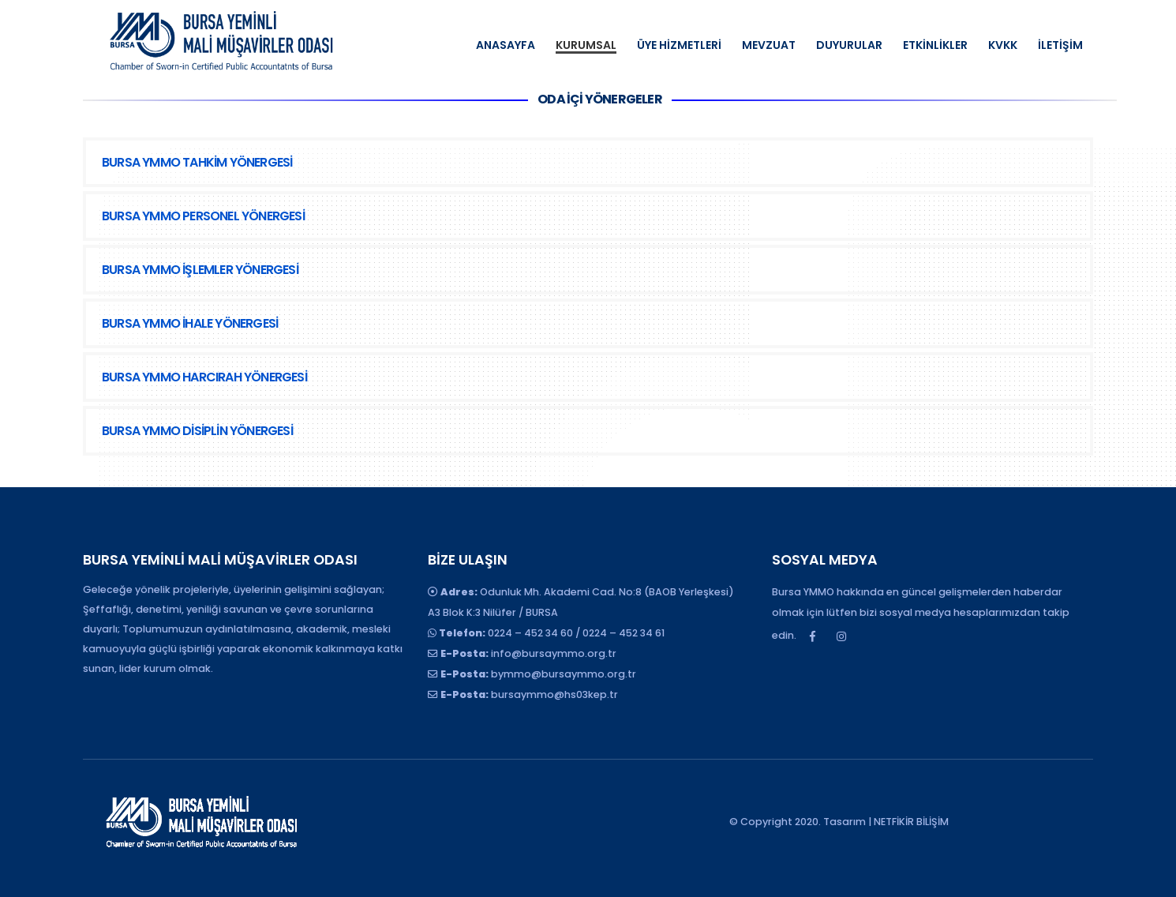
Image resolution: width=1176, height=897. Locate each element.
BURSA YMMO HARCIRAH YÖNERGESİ (204, 377)
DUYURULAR (849, 45)
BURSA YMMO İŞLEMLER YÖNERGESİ (200, 270)
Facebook (812, 636)
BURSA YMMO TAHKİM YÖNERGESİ (197, 162)
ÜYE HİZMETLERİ (679, 45)
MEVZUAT (769, 45)
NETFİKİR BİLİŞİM (911, 821)
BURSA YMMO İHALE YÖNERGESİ (190, 323)
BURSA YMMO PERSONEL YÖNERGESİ (203, 216)
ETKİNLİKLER (935, 45)
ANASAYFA (505, 45)
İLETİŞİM (1060, 45)
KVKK (1002, 45)
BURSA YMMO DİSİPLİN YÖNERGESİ (197, 431)
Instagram (841, 636)
